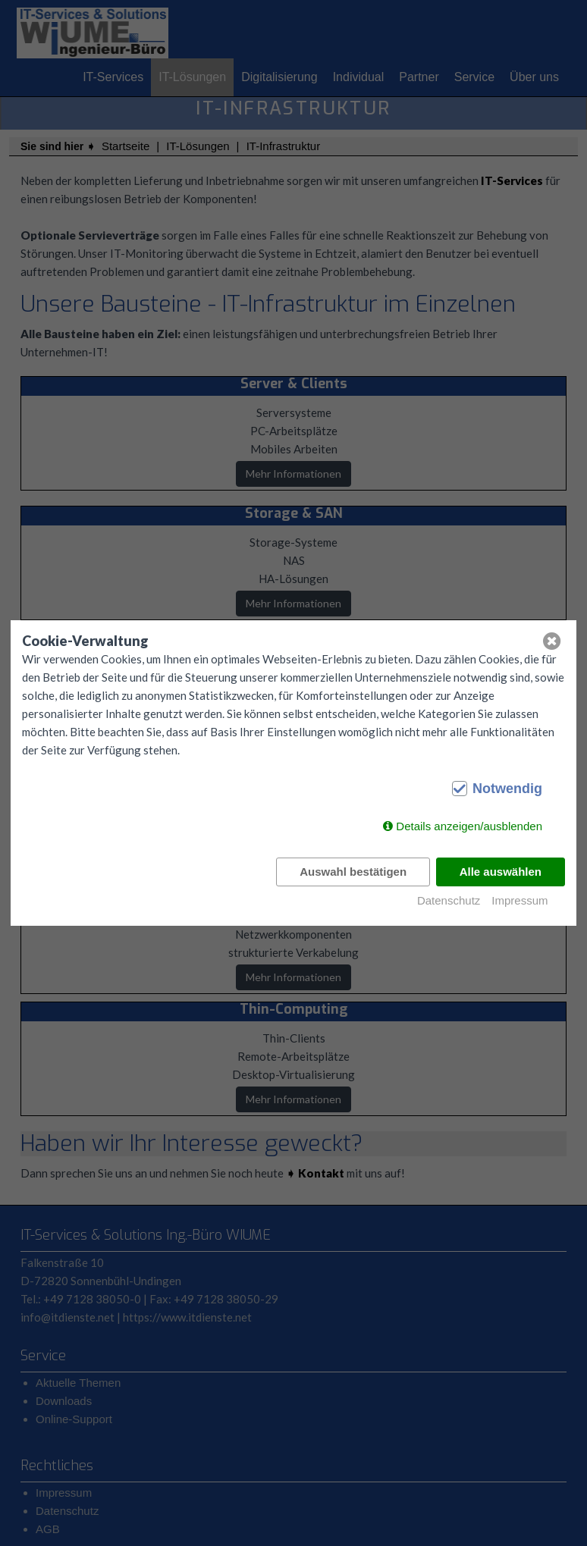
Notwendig (507, 788)
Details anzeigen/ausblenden (469, 826)
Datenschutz (448, 900)
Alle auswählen (500, 871)
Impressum (519, 900)
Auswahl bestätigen (353, 871)
